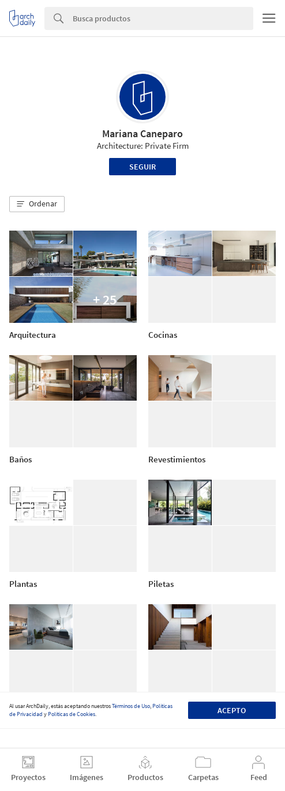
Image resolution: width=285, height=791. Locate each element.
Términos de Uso (131, 706)
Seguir (142, 166)
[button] (37, 204)
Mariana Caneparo (142, 133)
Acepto (231, 710)
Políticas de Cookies (71, 714)
